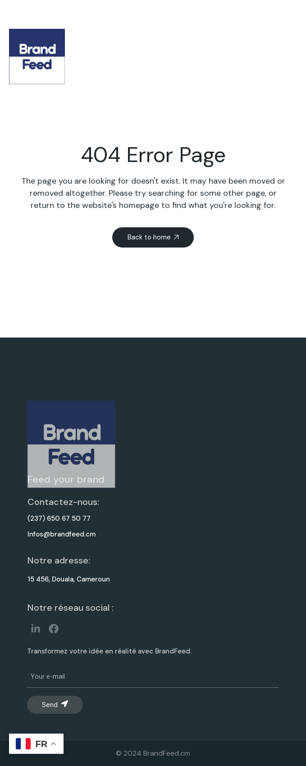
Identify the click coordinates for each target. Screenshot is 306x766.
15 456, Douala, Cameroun (68, 579)
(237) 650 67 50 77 (59, 518)
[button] (276, 56)
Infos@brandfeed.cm (61, 534)
